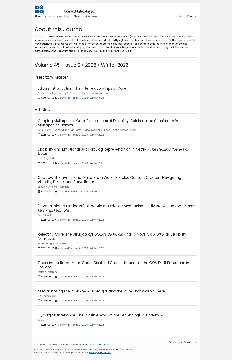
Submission (92, 16)
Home (38, 16)
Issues (67, 16)
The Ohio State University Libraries (98, 344)
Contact (187, 342)
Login (182, 16)
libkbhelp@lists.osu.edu (100, 352)
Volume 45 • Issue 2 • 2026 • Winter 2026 (81, 98)
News (47, 16)
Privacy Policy (175, 342)
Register (192, 16)
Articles (57, 16)
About (77, 16)
